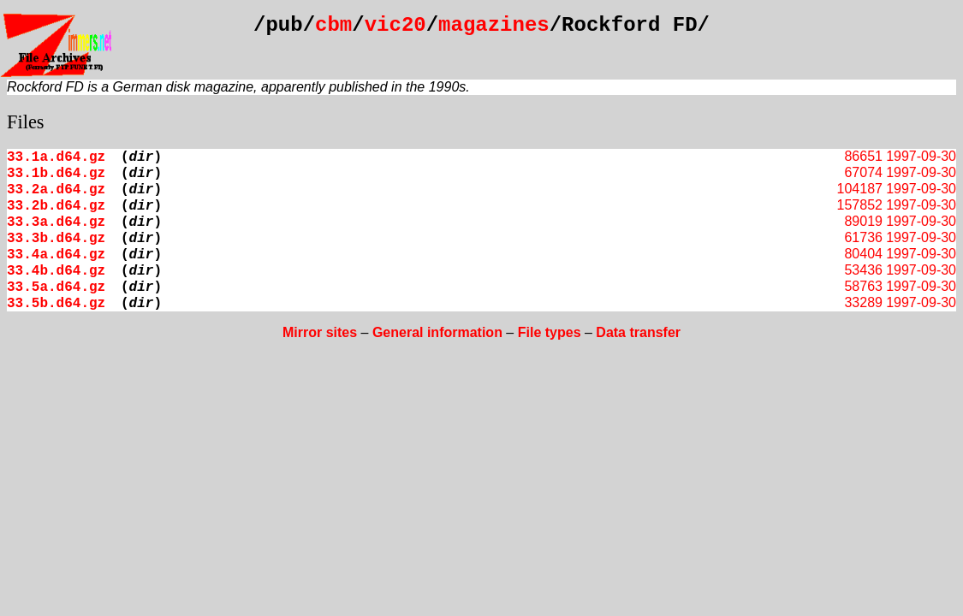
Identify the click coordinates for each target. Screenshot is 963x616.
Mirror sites (319, 332)
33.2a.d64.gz (56, 190)
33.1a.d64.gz (56, 157)
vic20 (395, 25)
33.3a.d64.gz (56, 222)
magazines (494, 25)
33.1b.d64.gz (56, 173)
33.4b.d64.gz (56, 271)
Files (26, 122)
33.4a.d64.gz (56, 255)
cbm (333, 25)
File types (549, 332)
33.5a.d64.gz (56, 287)
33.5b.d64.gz (56, 303)
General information (437, 332)
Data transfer (638, 332)
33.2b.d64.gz (56, 206)
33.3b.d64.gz (56, 238)
